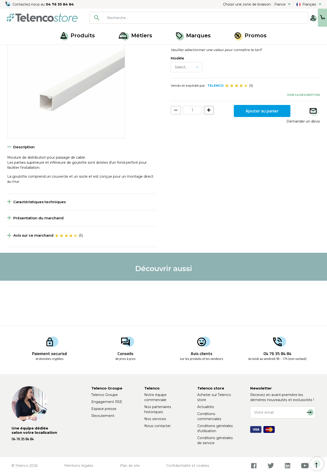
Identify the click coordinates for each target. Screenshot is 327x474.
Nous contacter (157, 426)
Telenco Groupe (104, 395)
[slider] (236, 130)
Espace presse (103, 409)
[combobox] (183, 18)
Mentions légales (78, 465)
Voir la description (303, 139)
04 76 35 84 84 (60, 4)
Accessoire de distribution (44, 50)
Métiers (135, 35)
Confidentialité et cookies (187, 465)
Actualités (205, 407)
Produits (77, 35)
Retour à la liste (22, 60)
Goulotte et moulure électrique (95, 50)
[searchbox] (190, 18)
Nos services (155, 419)
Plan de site (130, 465)
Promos (251, 35)
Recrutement (102, 416)
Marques (193, 35)
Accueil (13, 50)
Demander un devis (303, 166)
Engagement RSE (106, 402)
